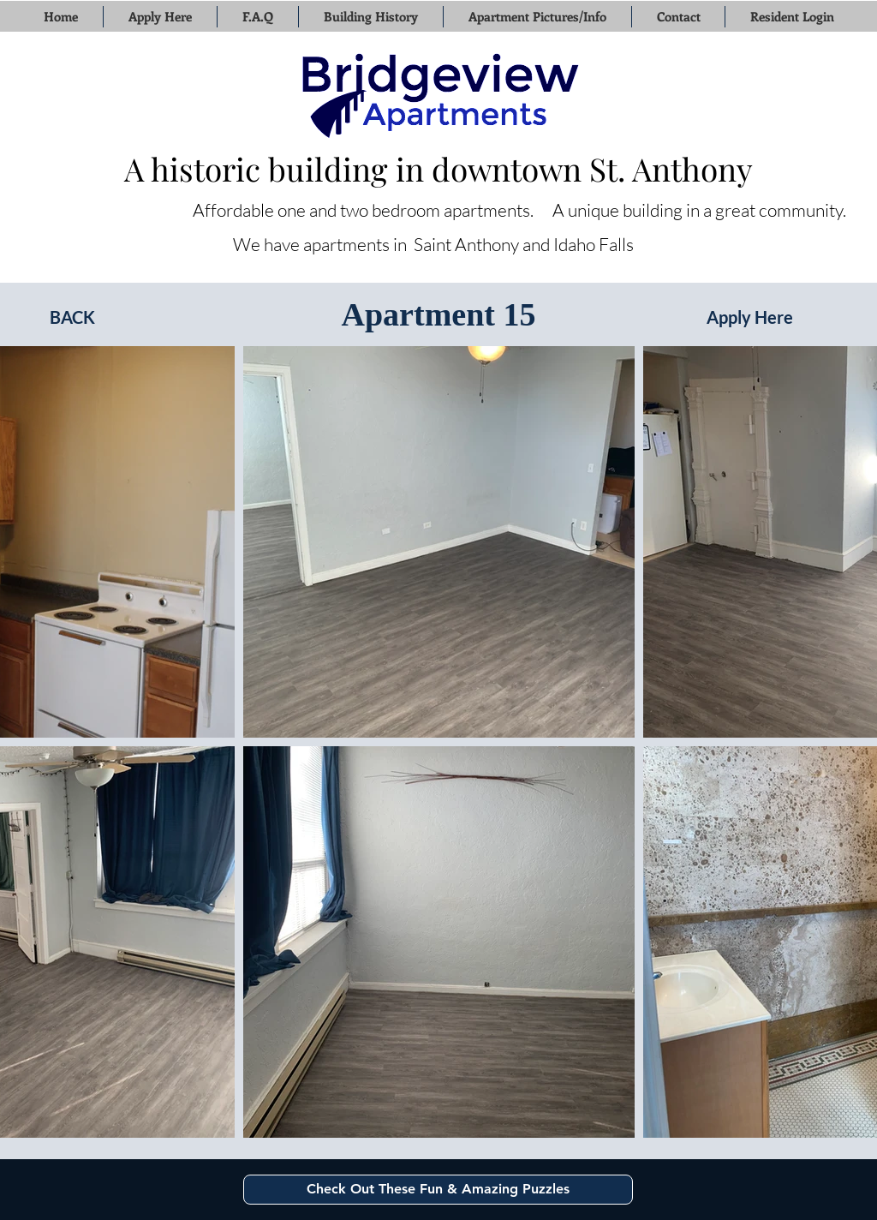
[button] (160, 16)
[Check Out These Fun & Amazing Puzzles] (438, 1190)
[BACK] (72, 317)
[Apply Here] (749, 317)
